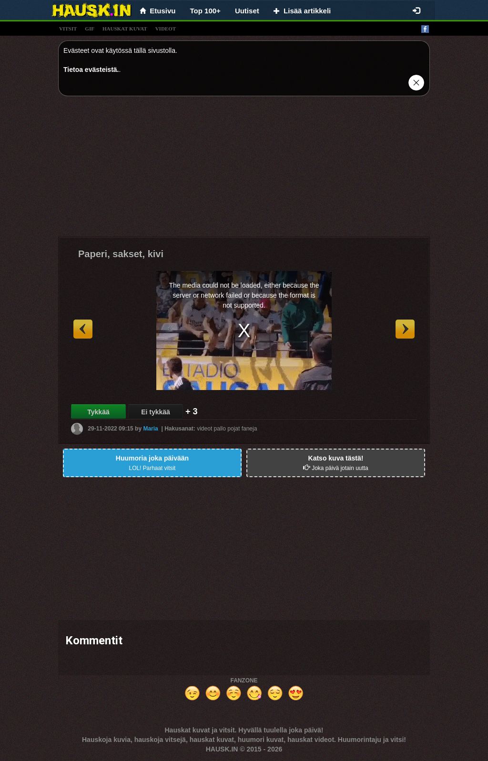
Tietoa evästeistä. (91, 69)
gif (89, 28)
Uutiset (247, 11)
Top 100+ (205, 11)
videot (165, 28)
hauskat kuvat (124, 28)
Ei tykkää (155, 412)
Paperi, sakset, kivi (120, 254)
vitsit (68, 28)
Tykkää (98, 412)
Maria (150, 428)
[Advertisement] (244, 170)
